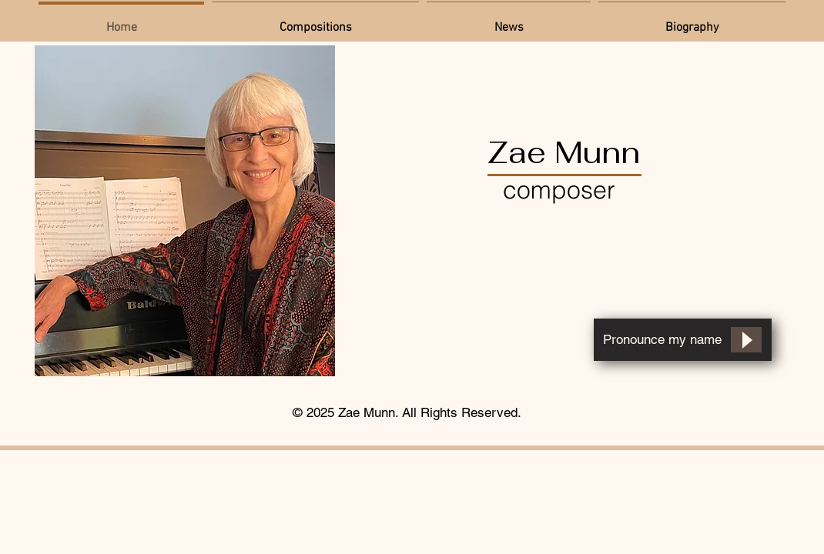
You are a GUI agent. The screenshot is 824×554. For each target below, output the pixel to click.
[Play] (746, 339)
